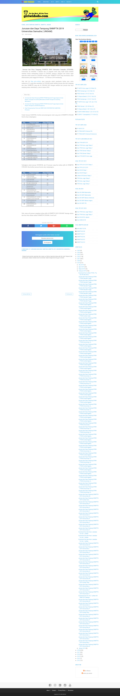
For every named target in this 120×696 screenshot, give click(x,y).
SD (52, 1)
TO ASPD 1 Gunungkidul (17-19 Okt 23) (87, 114)
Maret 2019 (82, 269)
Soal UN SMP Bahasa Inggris (84, 200)
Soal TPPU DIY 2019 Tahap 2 (84, 164)
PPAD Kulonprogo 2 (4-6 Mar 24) (86, 91)
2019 (78, 263)
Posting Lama (69, 294)
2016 (78, 654)
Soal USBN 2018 (81, 220)
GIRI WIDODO (63, 694)
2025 (78, 250)
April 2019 (82, 267)
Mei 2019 (81, 265)
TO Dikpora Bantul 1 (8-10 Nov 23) (86, 109)
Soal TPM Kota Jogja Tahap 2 (85, 145)
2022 (78, 256)
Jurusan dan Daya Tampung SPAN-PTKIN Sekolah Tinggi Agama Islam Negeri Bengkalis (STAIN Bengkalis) (44, 105)
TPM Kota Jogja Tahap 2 (83, 181)
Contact (54, 690)
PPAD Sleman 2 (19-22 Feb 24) (85, 93)
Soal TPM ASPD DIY (82, 142)
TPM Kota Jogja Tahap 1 (83, 184)
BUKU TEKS (46, 1)
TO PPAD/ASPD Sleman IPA (84, 131)
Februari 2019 (82, 271)
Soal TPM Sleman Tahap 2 (84, 150)
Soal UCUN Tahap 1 (82, 170)
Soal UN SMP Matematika (84, 195)
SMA (62, 1)
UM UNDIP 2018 (81, 228)
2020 (78, 260)
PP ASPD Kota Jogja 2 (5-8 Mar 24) (86, 88)
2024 (78, 252)
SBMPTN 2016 (81, 236)
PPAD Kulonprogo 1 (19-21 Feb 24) (86, 99)
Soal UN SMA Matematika (84, 192)
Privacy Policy (62, 690)
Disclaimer (71, 690)
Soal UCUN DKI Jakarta (83, 217)
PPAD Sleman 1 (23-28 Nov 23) (85, 106)
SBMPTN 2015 (81, 239)
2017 (78, 652)
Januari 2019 (82, 648)
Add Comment (28, 34)
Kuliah (68, 1)
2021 (78, 258)
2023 (78, 254)
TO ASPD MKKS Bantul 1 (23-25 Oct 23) (87, 111)
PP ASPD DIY (80, 128)
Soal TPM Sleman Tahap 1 (84, 153)
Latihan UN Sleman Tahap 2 (84, 175)
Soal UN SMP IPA (81, 203)
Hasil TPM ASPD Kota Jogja (84, 156)
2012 (78, 660)
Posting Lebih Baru (27, 294)
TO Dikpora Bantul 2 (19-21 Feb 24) (86, 96)
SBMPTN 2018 (81, 231)
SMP (57, 1)
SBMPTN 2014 (81, 242)
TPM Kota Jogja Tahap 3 (83, 178)
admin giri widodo (87, 673)
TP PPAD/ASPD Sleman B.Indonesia (87, 134)
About (47, 690)
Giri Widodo (88, 670)
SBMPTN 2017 (81, 234)
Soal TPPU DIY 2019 (82, 167)
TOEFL (39, 1)
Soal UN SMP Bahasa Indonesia (85, 198)
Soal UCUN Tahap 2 (82, 173)
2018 (78, 650)
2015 (78, 656)
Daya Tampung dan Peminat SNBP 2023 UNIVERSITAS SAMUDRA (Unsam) (42, 109)
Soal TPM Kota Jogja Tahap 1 (85, 148)
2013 (78, 658)
